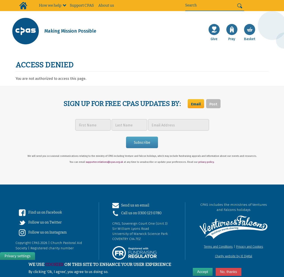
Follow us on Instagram (43, 232)
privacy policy (206, 162)
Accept (202, 272)
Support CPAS (82, 5)
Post (213, 104)
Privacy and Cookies (249, 247)
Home (23, 5)
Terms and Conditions (218, 247)
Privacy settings (17, 256)
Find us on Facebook (40, 212)
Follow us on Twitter (40, 222)
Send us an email (130, 205)
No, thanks (228, 272)
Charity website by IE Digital (233, 256)
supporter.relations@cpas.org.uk (104, 162)
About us (106, 5)
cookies (54, 264)
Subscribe (142, 142)
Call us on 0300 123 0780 (137, 213)
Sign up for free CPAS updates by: (122, 104)
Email (196, 104)
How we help (50, 5)
